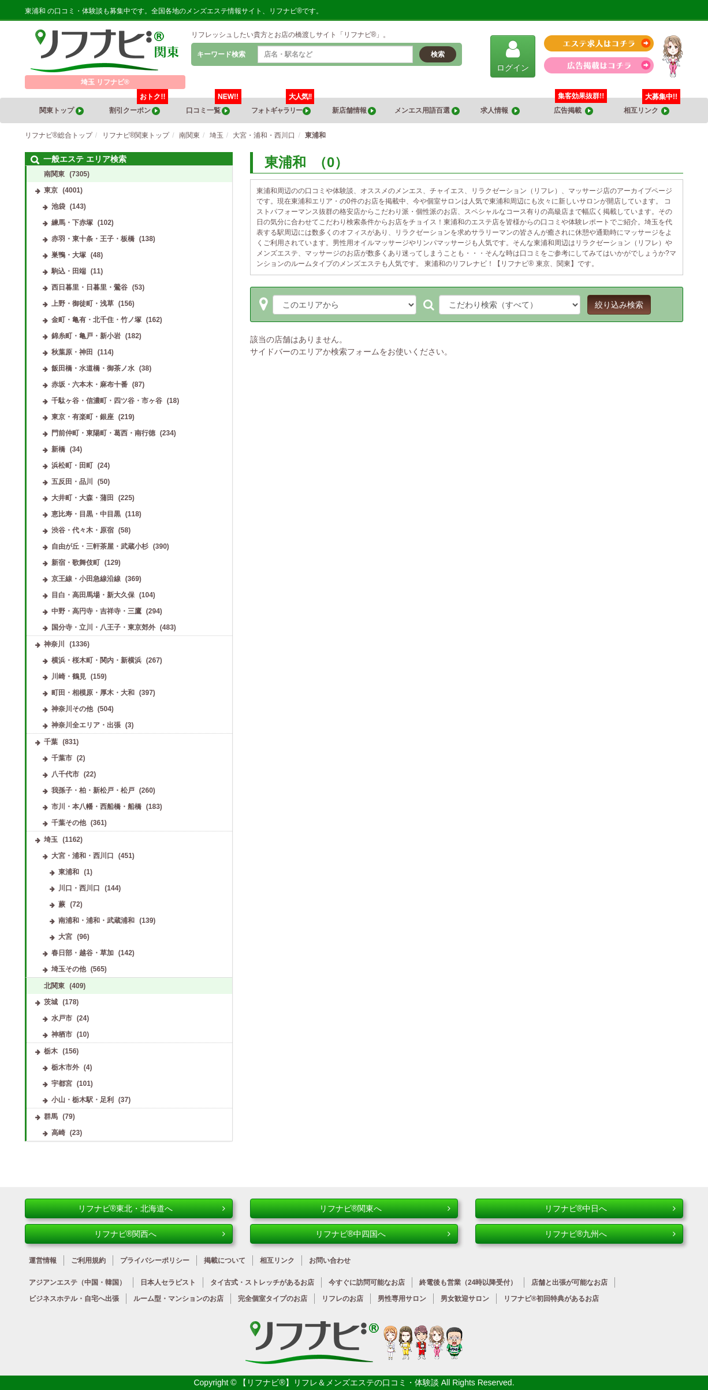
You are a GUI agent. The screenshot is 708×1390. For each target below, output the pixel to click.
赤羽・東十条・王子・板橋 (93, 239)
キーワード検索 (221, 54)
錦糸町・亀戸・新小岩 (86, 336)
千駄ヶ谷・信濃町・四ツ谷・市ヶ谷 (106, 401)
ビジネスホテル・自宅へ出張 (74, 1299)
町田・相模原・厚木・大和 (93, 693)
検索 (438, 54)
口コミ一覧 (214, 106)
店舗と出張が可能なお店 (569, 1282)
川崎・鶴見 (68, 676)
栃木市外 (65, 1067)
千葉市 (61, 758)
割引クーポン (139, 106)
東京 (51, 190)
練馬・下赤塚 (72, 223)
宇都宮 (61, 1084)
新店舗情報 (354, 110)
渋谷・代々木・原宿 (82, 530)
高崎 (58, 1133)
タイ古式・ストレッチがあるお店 (262, 1282)
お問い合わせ (330, 1260)
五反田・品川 (72, 482)
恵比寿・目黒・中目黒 (86, 514)
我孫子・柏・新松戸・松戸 (93, 790)
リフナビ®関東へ (384, 1208)
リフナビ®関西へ (159, 1234)
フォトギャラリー (283, 106)
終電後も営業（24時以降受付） (468, 1282)
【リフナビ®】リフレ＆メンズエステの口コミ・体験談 (340, 1382)
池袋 (58, 206)
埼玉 (51, 840)
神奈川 (54, 644)
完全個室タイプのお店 (272, 1299)
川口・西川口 (79, 888)
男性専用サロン (402, 1299)
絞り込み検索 (619, 304)
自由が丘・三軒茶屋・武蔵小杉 (99, 546)
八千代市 (65, 774)
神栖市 (61, 1034)
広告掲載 (573, 110)
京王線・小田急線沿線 (86, 579)
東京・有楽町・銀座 (82, 417)
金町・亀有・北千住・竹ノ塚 (96, 320)
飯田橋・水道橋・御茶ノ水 (93, 368)
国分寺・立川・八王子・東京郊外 (103, 627)
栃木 (51, 1051)
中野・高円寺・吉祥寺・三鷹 (96, 611)
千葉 (51, 742)
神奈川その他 (72, 709)
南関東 (54, 174)
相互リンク (652, 106)
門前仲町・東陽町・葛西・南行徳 (103, 433)
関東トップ (61, 110)
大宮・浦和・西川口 (82, 856)
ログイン (513, 55)
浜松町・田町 (72, 465)
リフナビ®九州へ (610, 1234)
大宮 (65, 937)
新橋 (58, 449)
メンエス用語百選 (426, 110)
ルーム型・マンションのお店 (178, 1299)
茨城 (51, 1002)
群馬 (51, 1116)
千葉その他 (68, 823)
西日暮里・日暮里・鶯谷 (89, 287)
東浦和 (68, 872)
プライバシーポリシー (154, 1260)
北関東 (54, 986)
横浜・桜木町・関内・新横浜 (96, 660)
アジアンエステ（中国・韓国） (77, 1282)
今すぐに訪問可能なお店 (367, 1282)
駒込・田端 (68, 271)
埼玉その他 (68, 969)
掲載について (224, 1260)
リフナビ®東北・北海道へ (151, 1208)
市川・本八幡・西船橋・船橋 (96, 807)
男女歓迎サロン (465, 1299)
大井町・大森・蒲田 (82, 498)
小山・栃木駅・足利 (82, 1100)
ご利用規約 (88, 1260)
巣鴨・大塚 (68, 255)
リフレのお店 (342, 1299)
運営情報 (43, 1260)
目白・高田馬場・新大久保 (93, 595)
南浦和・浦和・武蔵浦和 (96, 920)
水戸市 (61, 1018)
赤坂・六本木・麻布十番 (89, 384)
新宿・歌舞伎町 (75, 563)
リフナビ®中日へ (610, 1208)
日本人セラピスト (168, 1282)
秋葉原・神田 (72, 352)
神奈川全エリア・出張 (86, 725)
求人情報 (500, 110)
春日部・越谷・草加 (82, 953)
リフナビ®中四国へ (382, 1234)
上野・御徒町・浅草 (82, 304)
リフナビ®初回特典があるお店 (551, 1299)
